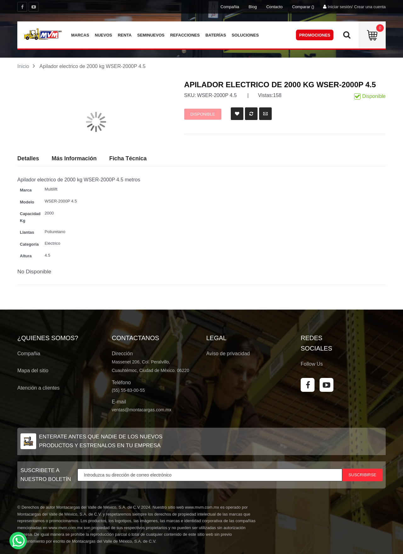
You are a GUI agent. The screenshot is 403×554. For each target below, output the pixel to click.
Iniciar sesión (340, 6)
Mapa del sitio (32, 370)
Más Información (74, 158)
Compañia (229, 6)
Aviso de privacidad (228, 353)
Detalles (28, 158)
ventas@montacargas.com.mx (141, 409)
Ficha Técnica (128, 158)
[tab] (128, 159)
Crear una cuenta (370, 6)
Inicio (23, 66)
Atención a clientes (38, 388)
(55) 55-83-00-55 (128, 390)
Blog (253, 6)
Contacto (274, 6)
